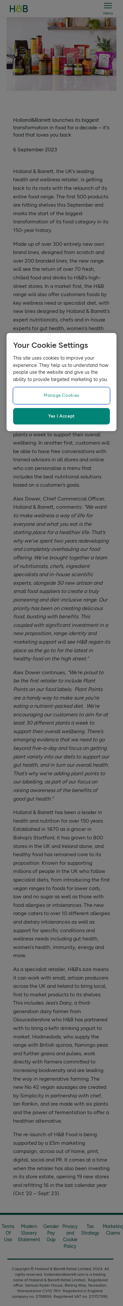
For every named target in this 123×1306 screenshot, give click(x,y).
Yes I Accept (61, 416)
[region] (61, 382)
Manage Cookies (61, 395)
